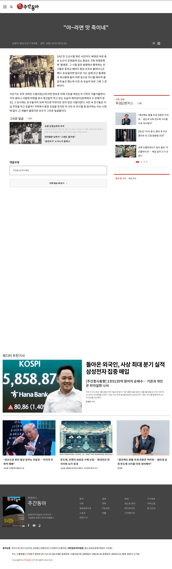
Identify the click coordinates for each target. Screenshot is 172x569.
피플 (104, 513)
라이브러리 (129, 508)
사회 (81, 503)
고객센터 (54, 548)
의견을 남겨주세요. (21, 170)
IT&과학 (106, 508)
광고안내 (151, 508)
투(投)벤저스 (124, 103)
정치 (81, 499)
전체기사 (83, 517)
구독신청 (151, 503)
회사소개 (16, 548)
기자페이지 (129, 513)
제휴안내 (45, 548)
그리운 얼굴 (16, 119)
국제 (104, 503)
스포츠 (82, 513)
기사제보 (151, 499)
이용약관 (63, 548)
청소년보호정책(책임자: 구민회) (98, 548)
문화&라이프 (85, 508)
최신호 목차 (129, 503)
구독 (30, 118)
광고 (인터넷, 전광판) (30, 548)
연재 (126, 499)
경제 (104, 499)
